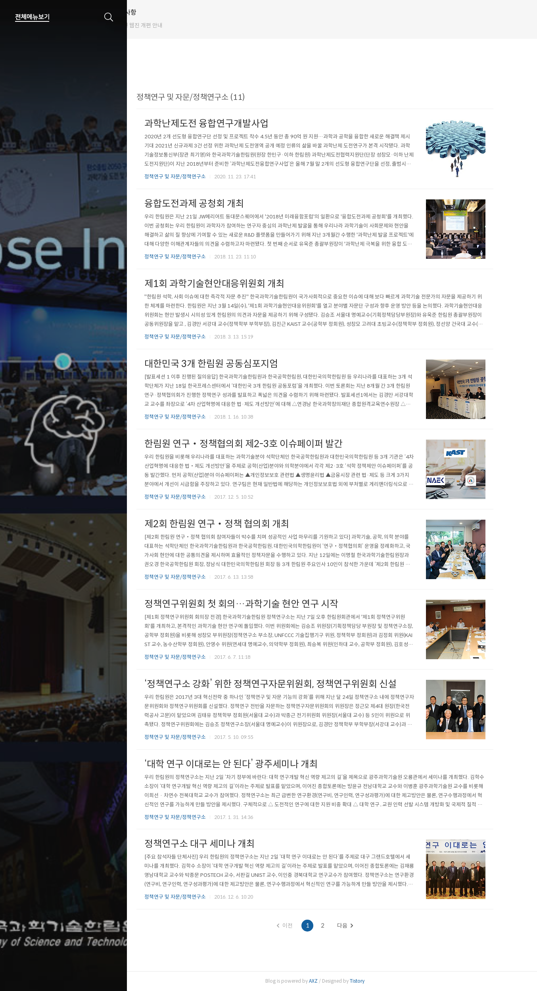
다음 (360, 925)
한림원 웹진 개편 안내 (168, 25)
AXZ (328, 981)
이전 (300, 925)
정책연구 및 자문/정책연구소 (190, 176)
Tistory (372, 981)
